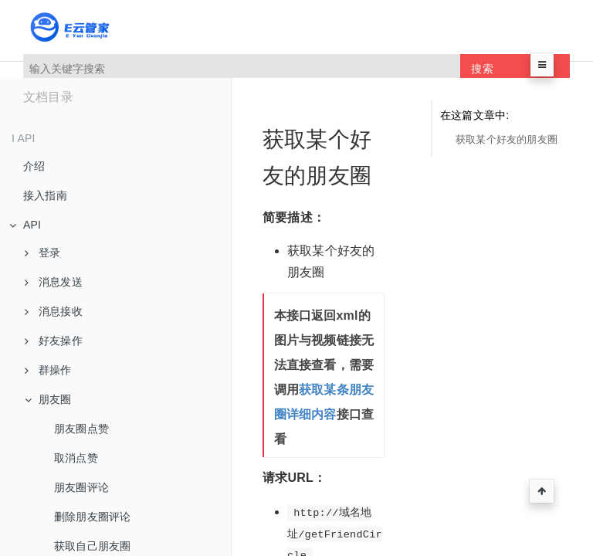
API (25, 225)
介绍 (34, 166)
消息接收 (54, 311)
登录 (42, 252)
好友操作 (54, 340)
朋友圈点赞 (81, 428)
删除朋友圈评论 (92, 516)
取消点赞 (76, 458)
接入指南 (45, 195)
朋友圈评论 (81, 487)
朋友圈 (48, 399)
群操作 (48, 370)
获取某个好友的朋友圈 (506, 139)
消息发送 (54, 282)
